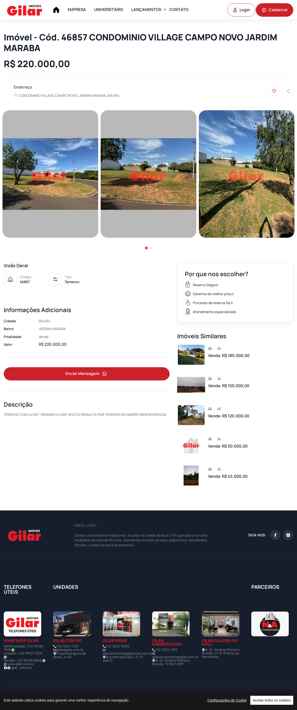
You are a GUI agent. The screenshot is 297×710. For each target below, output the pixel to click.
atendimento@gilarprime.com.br (127, 654)
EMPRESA (77, 9)
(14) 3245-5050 (117, 646)
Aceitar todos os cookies (272, 700)
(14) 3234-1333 (166, 650)
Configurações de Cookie (227, 700)
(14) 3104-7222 (67, 646)
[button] (146, 248)
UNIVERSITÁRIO (108, 9)
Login (241, 9)
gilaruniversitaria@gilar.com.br (175, 657)
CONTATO (179, 9)
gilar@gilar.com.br (70, 650)
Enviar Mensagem (86, 374)
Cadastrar (275, 9)
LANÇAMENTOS (146, 9)
